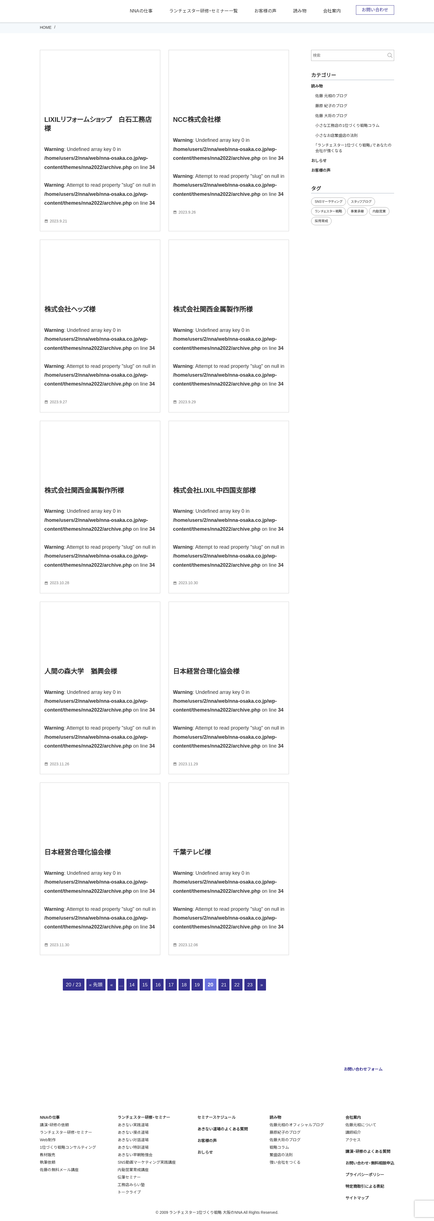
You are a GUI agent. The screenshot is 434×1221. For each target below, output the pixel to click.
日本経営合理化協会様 (206, 671)
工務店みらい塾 (131, 1184)
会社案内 (332, 11)
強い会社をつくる (285, 1162)
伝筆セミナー (129, 1177)
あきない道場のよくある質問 (222, 1129)
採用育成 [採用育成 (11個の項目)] (321, 221)
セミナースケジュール (216, 1117)
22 (239, 984)
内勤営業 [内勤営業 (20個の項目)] (379, 211)
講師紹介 (353, 1132)
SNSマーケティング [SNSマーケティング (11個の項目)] (328, 202)
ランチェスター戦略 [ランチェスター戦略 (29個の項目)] (328, 211)
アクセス (353, 1140)
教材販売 (47, 1155)
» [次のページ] (265, 984)
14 (129, 984)
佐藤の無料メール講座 (59, 1170)
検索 (390, 55)
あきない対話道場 (133, 1140)
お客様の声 (265, 11)
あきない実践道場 (133, 1125)
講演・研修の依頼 (54, 1125)
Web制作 (48, 1140)
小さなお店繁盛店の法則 (336, 135)
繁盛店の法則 (281, 1155)
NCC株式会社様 (197, 119)
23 (253, 984)
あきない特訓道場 (133, 1147)
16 (157, 984)
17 (171, 984)
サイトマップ (357, 1198)
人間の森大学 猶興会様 (80, 671)
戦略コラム (279, 1147)
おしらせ (319, 160)
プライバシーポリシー (364, 1175)
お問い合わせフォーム (363, 1069)
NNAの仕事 (141, 11)
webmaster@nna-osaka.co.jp (254, 1081)
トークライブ (129, 1192)
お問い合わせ (375, 9)
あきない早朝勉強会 (135, 1155)
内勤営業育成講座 (133, 1170)
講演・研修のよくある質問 (367, 1151)
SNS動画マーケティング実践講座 (147, 1162)
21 (226, 984)
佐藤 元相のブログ (331, 96)
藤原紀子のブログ (285, 1132)
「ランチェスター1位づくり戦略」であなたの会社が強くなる (353, 148)
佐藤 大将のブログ (331, 116)
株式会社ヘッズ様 (69, 309)
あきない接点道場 (133, 1132)
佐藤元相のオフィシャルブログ (297, 1125)
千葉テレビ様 (192, 852)
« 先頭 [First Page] (92, 984)
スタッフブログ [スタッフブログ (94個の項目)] (361, 202)
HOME (45, 27)
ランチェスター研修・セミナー (66, 1132)
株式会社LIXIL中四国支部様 (214, 490)
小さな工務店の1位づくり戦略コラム (347, 125)
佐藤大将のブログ (285, 1140)
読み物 (299, 11)
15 (143, 984)
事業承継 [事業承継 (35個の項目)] (357, 211)
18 (184, 984)
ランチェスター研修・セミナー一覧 (203, 11)
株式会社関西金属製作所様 (213, 309)
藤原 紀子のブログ (331, 106)
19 (198, 984)
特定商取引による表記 (364, 1186)
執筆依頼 (47, 1162)
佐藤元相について (360, 1125)
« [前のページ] (108, 984)
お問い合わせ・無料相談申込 (369, 1163)
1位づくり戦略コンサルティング (68, 1147)
